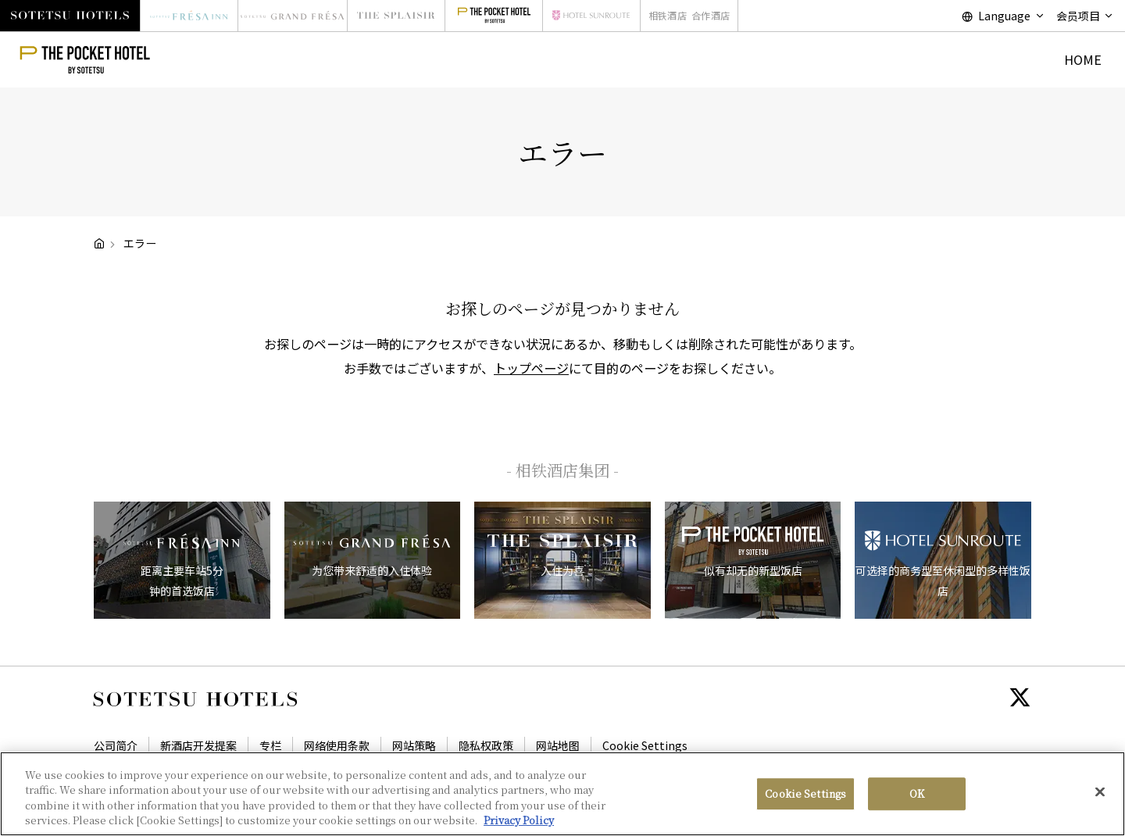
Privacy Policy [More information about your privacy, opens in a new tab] (519, 820)
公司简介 (116, 745)
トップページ (531, 368)
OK (916, 793)
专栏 (270, 745)
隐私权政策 (486, 745)
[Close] (1100, 792)
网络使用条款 (337, 745)
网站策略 (414, 745)
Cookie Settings (645, 745)
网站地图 (558, 745)
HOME (1083, 59)
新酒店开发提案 (198, 745)
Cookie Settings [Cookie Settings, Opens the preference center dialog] (805, 793)
